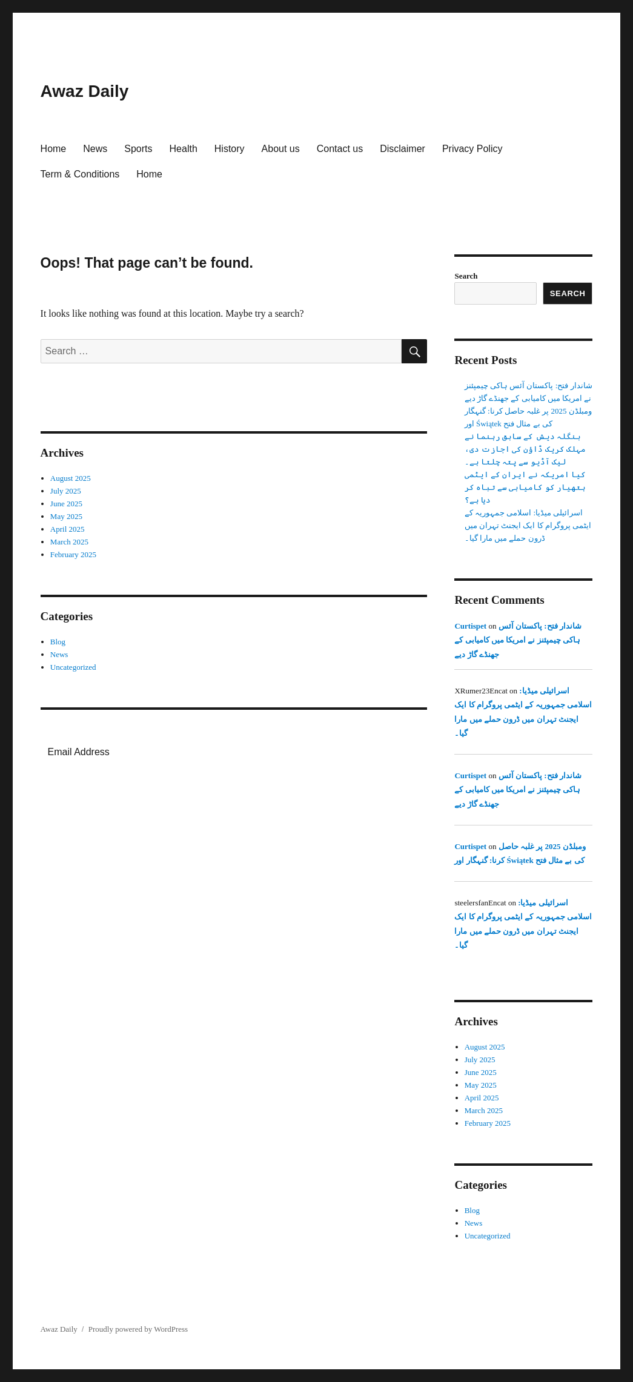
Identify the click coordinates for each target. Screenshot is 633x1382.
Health (183, 149)
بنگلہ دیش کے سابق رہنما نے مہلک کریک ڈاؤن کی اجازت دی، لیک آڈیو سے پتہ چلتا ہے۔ (525, 449)
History (229, 149)
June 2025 (66, 503)
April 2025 (67, 529)
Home (54, 149)
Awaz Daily (85, 91)
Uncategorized (73, 667)
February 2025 (73, 554)
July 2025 (65, 490)
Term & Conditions (80, 174)
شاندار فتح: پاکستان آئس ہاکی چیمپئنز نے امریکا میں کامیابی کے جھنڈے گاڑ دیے (517, 640)
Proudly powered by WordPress (138, 1329)
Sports (138, 149)
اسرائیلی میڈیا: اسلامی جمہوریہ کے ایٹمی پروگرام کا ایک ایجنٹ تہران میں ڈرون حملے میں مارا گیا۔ (528, 525)
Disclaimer (402, 149)
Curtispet (470, 625)
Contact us (340, 149)
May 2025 (66, 516)
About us (281, 149)
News (95, 149)
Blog (57, 641)
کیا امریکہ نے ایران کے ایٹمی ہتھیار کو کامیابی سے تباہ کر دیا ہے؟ (525, 487)
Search (465, 275)
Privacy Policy (472, 149)
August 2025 (70, 478)
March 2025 (69, 541)
